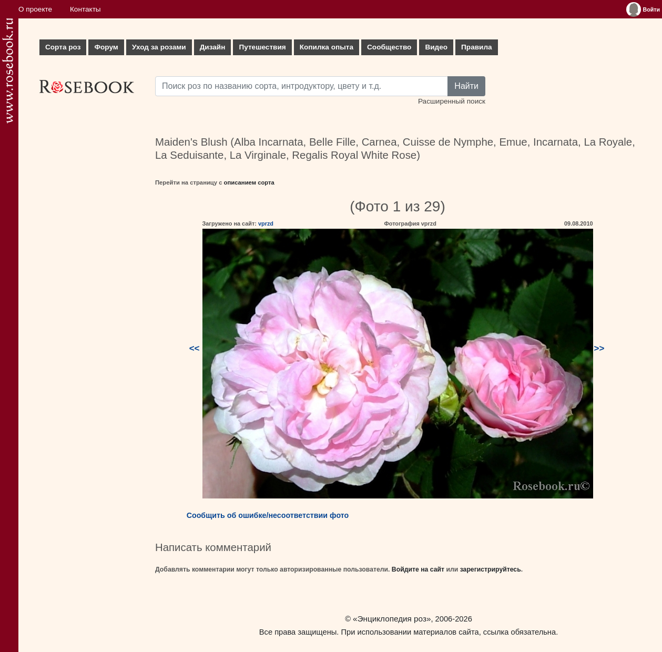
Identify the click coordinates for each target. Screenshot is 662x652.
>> (599, 348)
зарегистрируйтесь (490, 569)
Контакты (85, 9)
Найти (466, 86)
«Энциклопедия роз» (392, 618)
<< (194, 348)
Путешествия (262, 47)
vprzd (265, 223)
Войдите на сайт (418, 569)
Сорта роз (62, 47)
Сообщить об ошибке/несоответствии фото (268, 515)
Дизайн (213, 47)
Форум (106, 47)
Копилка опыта (326, 47)
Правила (476, 47)
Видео (436, 47)
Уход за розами (159, 47)
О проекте (35, 9)
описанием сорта (249, 182)
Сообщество (389, 47)
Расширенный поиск (451, 101)
